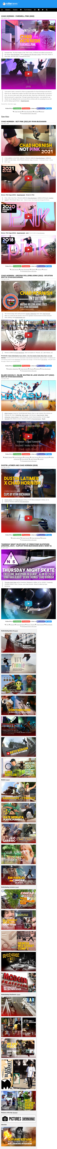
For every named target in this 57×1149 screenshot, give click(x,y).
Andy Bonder (24, 459)
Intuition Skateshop (31, 313)
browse (15, 1112)
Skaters (7, 10)
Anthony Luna (52, 357)
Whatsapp (18, 108)
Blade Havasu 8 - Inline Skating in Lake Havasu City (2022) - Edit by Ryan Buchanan (28, 376)
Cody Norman (44, 359)
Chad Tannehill (29, 357)
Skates (15, 10)
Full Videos (28, 10)
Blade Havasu (8, 413)
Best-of (42, 111)
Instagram (26, 108)
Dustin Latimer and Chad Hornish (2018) (19, 465)
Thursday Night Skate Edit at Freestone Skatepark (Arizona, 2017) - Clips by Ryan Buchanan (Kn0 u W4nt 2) (26, 545)
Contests (27, 457)
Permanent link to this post (29, 113)
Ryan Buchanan (15, 54)
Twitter (49, 108)
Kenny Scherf (15, 417)
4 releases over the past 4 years (32, 54)
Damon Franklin (43, 357)
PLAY (15, 104)
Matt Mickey (17, 359)
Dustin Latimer (9, 499)
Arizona (36, 111)
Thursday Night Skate (10, 582)
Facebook (41, 108)
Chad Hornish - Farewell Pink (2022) (17, 16)
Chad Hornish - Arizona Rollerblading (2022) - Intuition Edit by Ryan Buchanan (27, 276)
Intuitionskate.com (20, 317)
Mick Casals (25, 415)
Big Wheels (49, 624)
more (16, 631)
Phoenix (33, 269)
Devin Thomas (31, 624)
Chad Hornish (25, 101)
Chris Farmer (22, 357)
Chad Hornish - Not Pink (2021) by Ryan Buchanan (23, 121)
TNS (7, 624)
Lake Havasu (34, 459)
